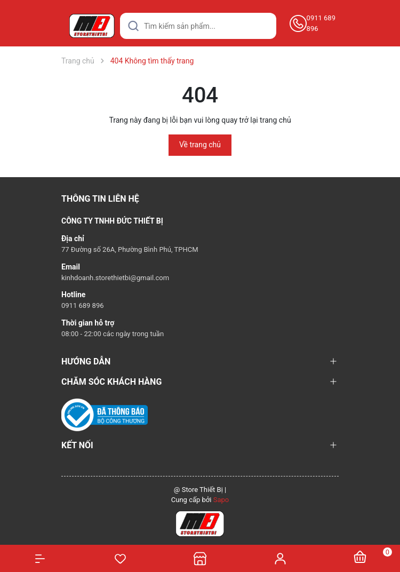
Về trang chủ (200, 144)
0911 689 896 (321, 23)
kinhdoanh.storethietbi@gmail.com (115, 278)
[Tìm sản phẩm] (198, 26)
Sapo (221, 500)
